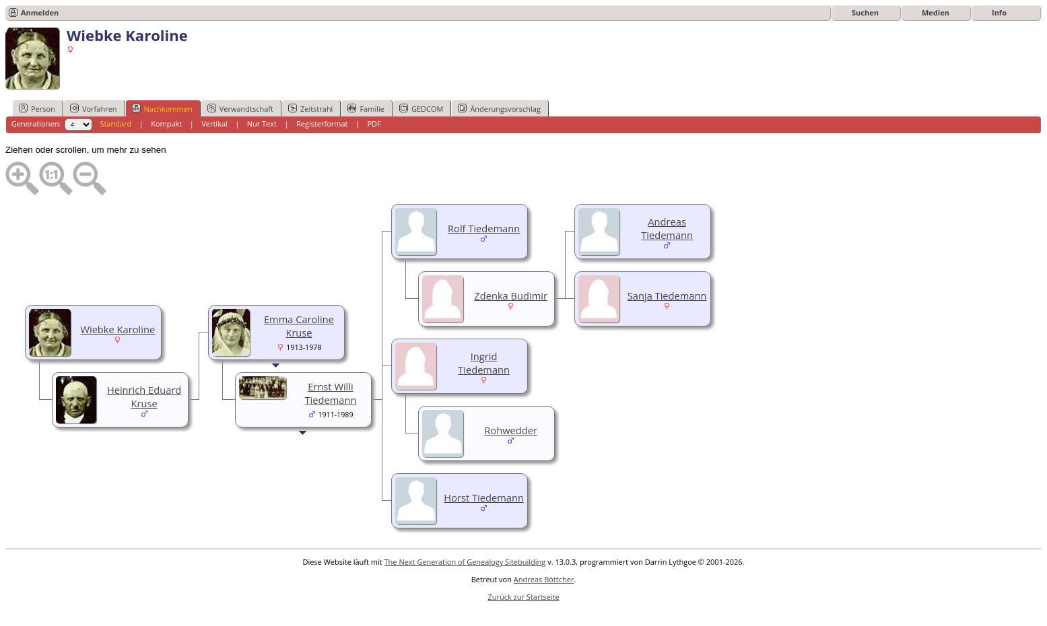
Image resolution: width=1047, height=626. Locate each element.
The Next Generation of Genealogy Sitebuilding (465, 562)
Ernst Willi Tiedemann (331, 393)
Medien (935, 12)
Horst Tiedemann (484, 497)
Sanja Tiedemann (667, 295)
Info (999, 12)
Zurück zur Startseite (523, 597)
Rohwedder (510, 430)
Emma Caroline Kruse (299, 325)
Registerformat (322, 123)
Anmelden (40, 12)
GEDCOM (421, 108)
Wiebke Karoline (117, 329)
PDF (373, 123)
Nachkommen (162, 108)
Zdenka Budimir (510, 295)
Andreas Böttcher (544, 579)
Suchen (865, 12)
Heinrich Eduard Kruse (144, 396)
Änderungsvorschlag (499, 108)
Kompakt (166, 123)
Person (37, 108)
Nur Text (262, 123)
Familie (365, 108)
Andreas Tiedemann (667, 228)
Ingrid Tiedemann (484, 362)
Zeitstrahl (310, 108)
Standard (115, 123)
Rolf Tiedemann (484, 228)
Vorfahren (93, 108)
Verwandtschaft (240, 108)
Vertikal (214, 123)
